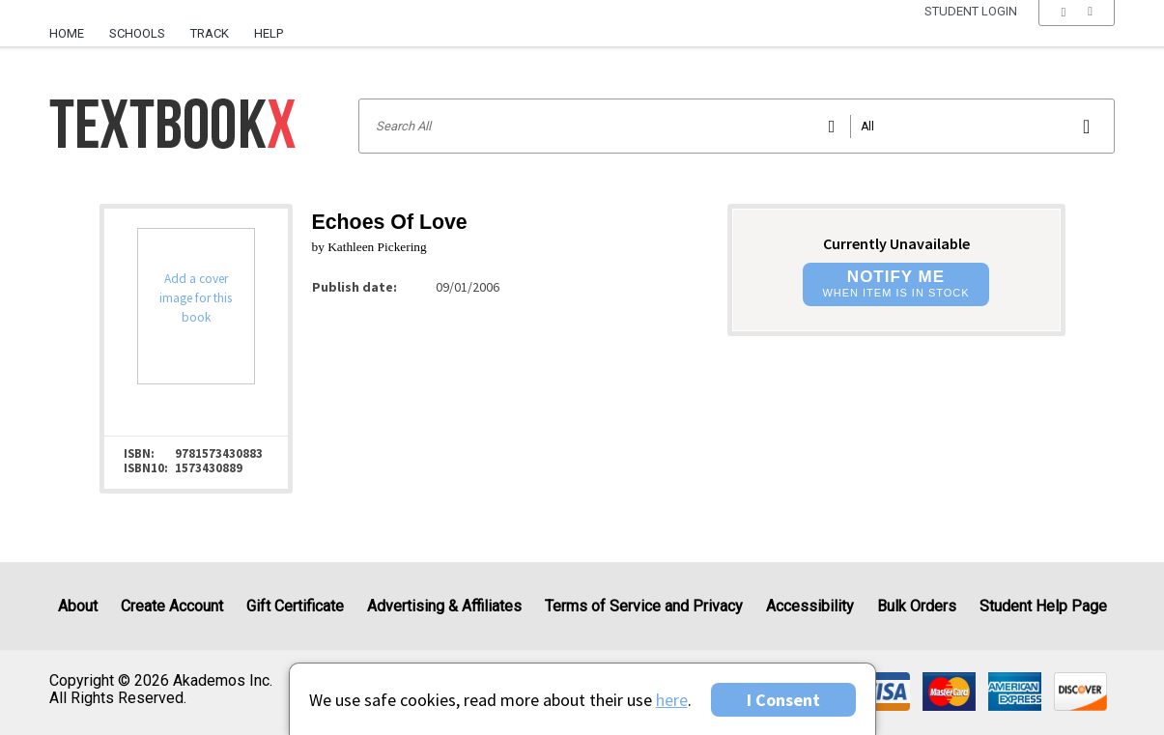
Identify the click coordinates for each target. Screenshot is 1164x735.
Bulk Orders (916, 606)
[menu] (1076, 33)
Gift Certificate (295, 606)
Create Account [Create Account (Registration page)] (172, 606)
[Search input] (737, 126)
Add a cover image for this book (195, 297)
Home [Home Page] (66, 33)
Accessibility (810, 606)
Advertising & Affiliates (444, 606)
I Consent (783, 700)
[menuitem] (73, 26)
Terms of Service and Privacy (644, 606)
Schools (137, 33)
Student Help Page (1043, 606)
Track (209, 33)
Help (268, 33)
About (78, 606)
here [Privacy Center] (672, 700)
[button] (1076, 33)
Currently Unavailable (896, 243)
